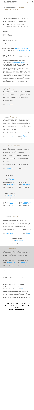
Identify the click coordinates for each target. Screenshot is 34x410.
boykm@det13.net (29, 232)
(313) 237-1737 (25, 186)
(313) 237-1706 (12, 179)
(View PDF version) (7, 11)
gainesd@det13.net (10, 103)
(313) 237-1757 (10, 203)
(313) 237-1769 (19, 242)
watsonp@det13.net (25, 262)
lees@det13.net (9, 202)
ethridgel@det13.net (11, 262)
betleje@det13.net (26, 184)
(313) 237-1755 (26, 203)
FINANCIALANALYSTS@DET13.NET (22, 50)
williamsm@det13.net (11, 184)
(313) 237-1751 (10, 136)
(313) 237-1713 (10, 104)
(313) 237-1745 (12, 197)
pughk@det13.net (11, 177)
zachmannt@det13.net (11, 167)
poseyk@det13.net (10, 135)
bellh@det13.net (24, 135)
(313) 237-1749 (9, 233)
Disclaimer (11, 309)
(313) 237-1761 (10, 168)
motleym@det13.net (19, 240)
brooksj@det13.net (12, 195)
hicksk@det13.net (26, 167)
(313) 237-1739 (10, 186)
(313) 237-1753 (24, 136)
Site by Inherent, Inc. (20, 309)
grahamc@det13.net (27, 202)
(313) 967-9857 (10, 53)
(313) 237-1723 (24, 264)
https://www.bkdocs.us (18, 62)
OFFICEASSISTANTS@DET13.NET (21, 48)
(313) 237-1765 (29, 233)
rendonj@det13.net (10, 232)
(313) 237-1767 (25, 168)
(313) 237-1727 (24, 288)
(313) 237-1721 (10, 264)
